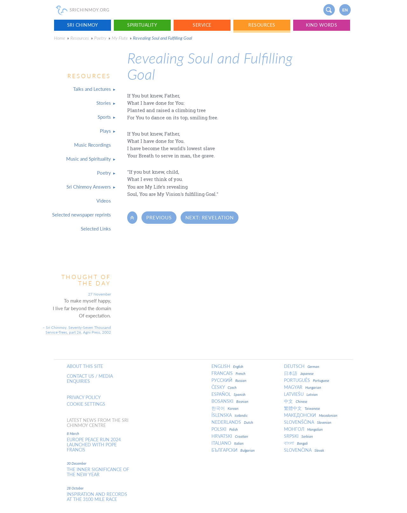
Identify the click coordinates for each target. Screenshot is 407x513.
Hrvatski (229, 436)
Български (233, 450)
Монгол (303, 429)
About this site (85, 366)
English (227, 366)
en (345, 10)
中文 (295, 401)
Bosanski (229, 401)
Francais (228, 373)
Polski (224, 429)
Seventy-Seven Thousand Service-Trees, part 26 (78, 330)
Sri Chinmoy (82, 25)
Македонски (310, 415)
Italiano (227, 443)
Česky (224, 387)
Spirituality (142, 25)
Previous (159, 217)
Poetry (100, 38)
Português (306, 380)
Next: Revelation (209, 217)
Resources (261, 25)
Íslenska (229, 415)
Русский (228, 380)
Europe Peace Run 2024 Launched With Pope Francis (94, 444)
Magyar (302, 387)
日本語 (299, 373)
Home (59, 38)
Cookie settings (86, 404)
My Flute (120, 38)
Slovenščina (307, 422)
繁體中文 (302, 408)
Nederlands (232, 422)
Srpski (298, 436)
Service (202, 25)
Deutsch (301, 366)
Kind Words (321, 25)
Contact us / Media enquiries (90, 379)
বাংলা (296, 443)
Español (228, 394)
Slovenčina (304, 450)
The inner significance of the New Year (98, 472)
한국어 (224, 408)
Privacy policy (84, 397)
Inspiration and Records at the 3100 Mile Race (97, 497)
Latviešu (301, 394)
